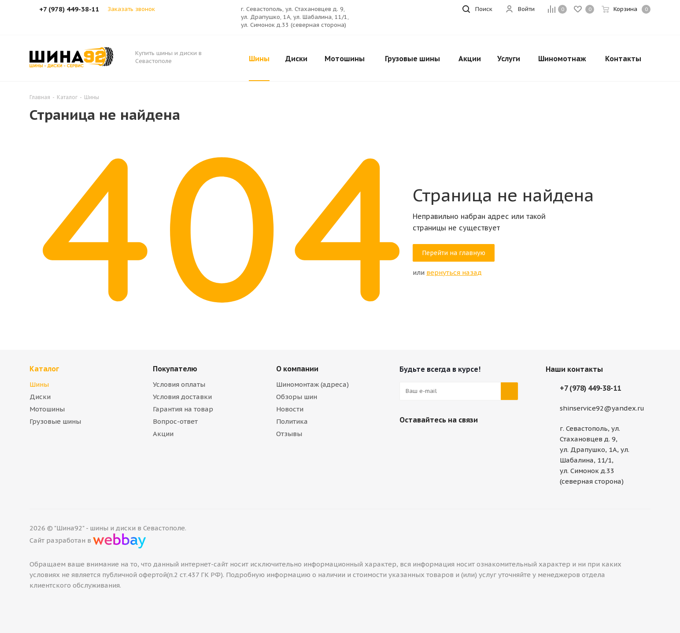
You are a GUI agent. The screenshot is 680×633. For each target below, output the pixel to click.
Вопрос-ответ (175, 421)
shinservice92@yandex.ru (602, 408)
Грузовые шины (55, 421)
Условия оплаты (179, 384)
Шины (39, 384)
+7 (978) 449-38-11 (590, 388)
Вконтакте (408, 440)
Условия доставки (182, 396)
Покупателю (175, 368)
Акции (163, 433)
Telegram (430, 440)
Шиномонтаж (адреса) (312, 384)
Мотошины (47, 409)
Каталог (44, 368)
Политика (292, 421)
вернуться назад (454, 272)
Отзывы (289, 433)
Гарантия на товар (183, 409)
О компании (297, 368)
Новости (289, 409)
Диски (40, 396)
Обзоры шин (296, 396)
